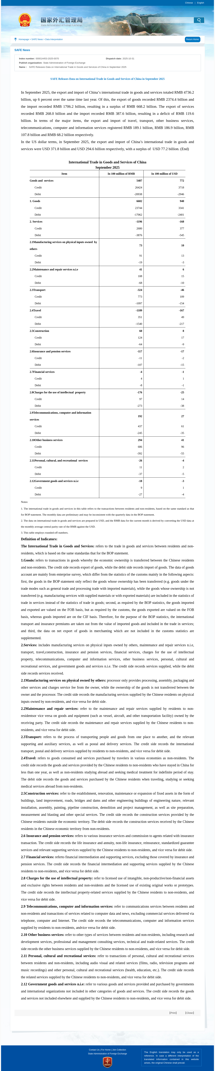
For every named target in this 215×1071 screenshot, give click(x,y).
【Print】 (173, 1012)
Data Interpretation (54, 39)
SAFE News (37, 39)
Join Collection (119, 1050)
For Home (105, 1050)
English (200, 3)
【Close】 (189, 1012)
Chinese (189, 3)
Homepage (24, 39)
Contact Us (94, 1050)
